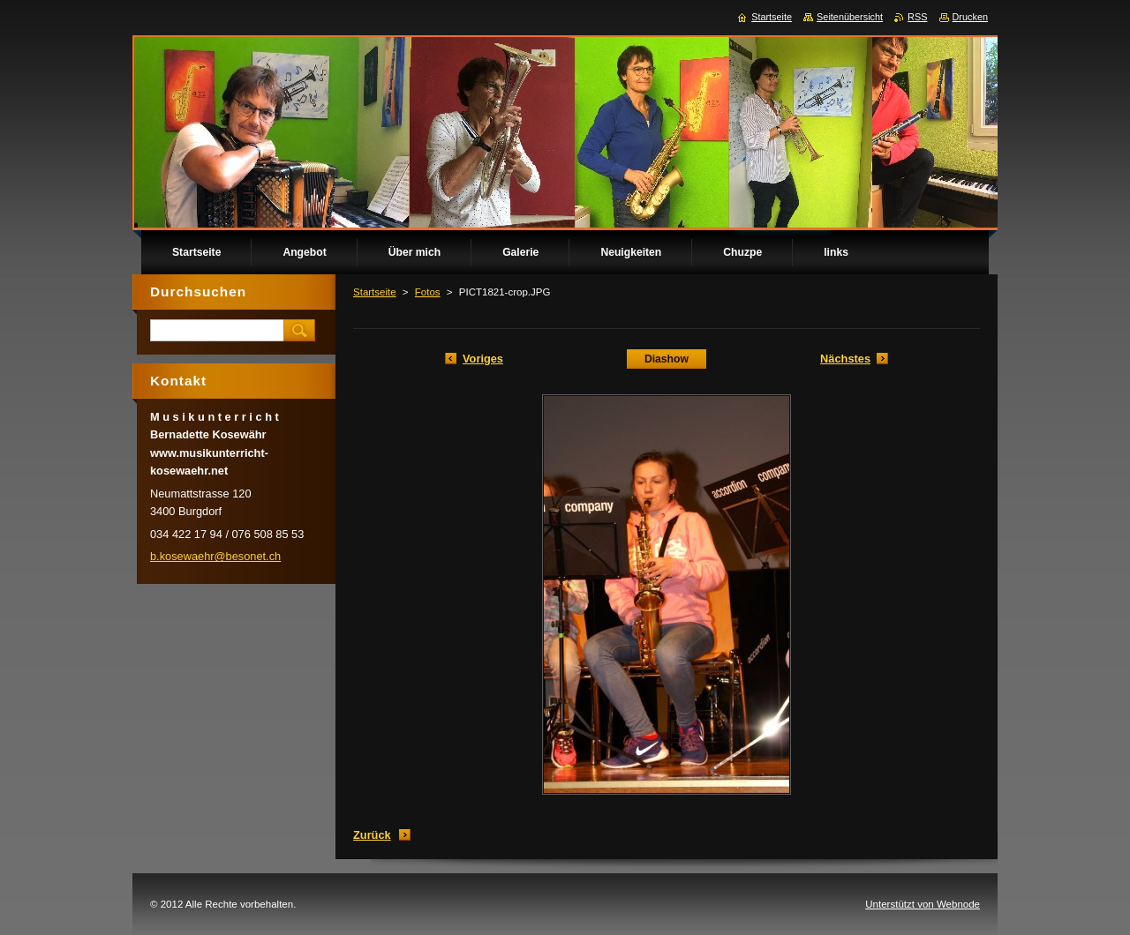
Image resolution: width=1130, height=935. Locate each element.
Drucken (971, 16)
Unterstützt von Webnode (922, 904)
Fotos (428, 292)
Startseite (374, 292)
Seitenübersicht (850, 16)
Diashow (666, 359)
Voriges (483, 358)
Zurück (372, 835)
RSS (917, 16)
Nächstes (845, 358)
